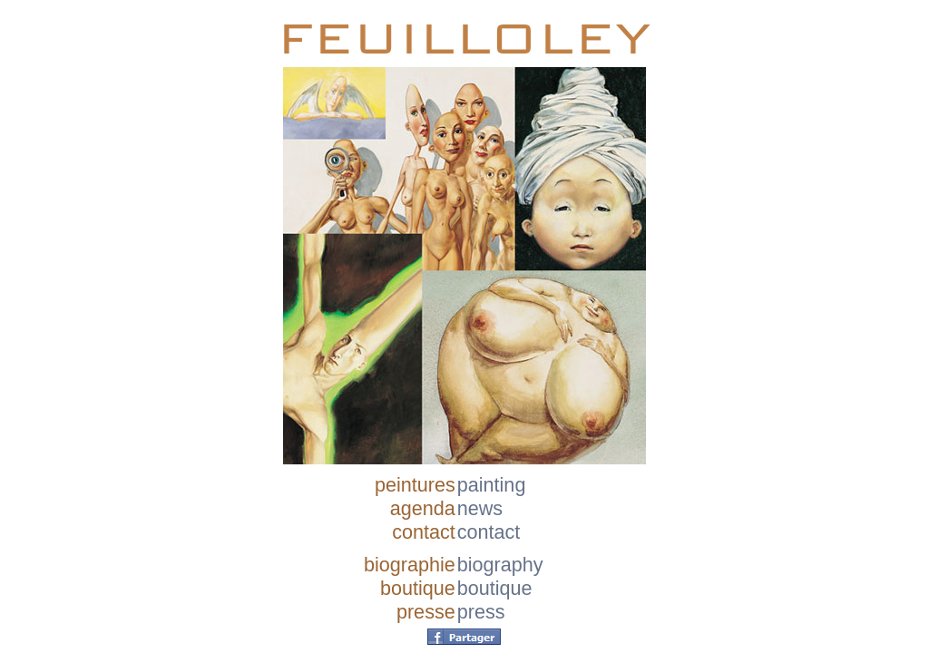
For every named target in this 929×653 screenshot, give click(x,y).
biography (500, 564)
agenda (422, 508)
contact (423, 532)
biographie (409, 564)
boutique (417, 588)
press (481, 611)
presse (425, 611)
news (480, 508)
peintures (415, 484)
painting (491, 484)
